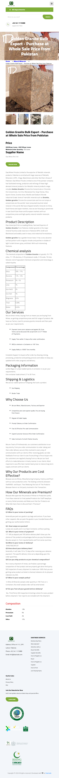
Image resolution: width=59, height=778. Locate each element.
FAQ (7, 685)
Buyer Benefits (35, 650)
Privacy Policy (9, 682)
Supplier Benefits (36, 653)
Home (8, 61)
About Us (8, 679)
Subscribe (11, 699)
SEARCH (47, 17)
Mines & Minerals (20, 61)
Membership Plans (36, 641)
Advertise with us (36, 647)
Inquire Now (12, 164)
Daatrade (48, 773)
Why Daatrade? (35, 644)
